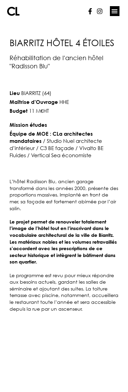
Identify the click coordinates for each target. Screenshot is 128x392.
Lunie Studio (76, 387)
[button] (115, 11)
